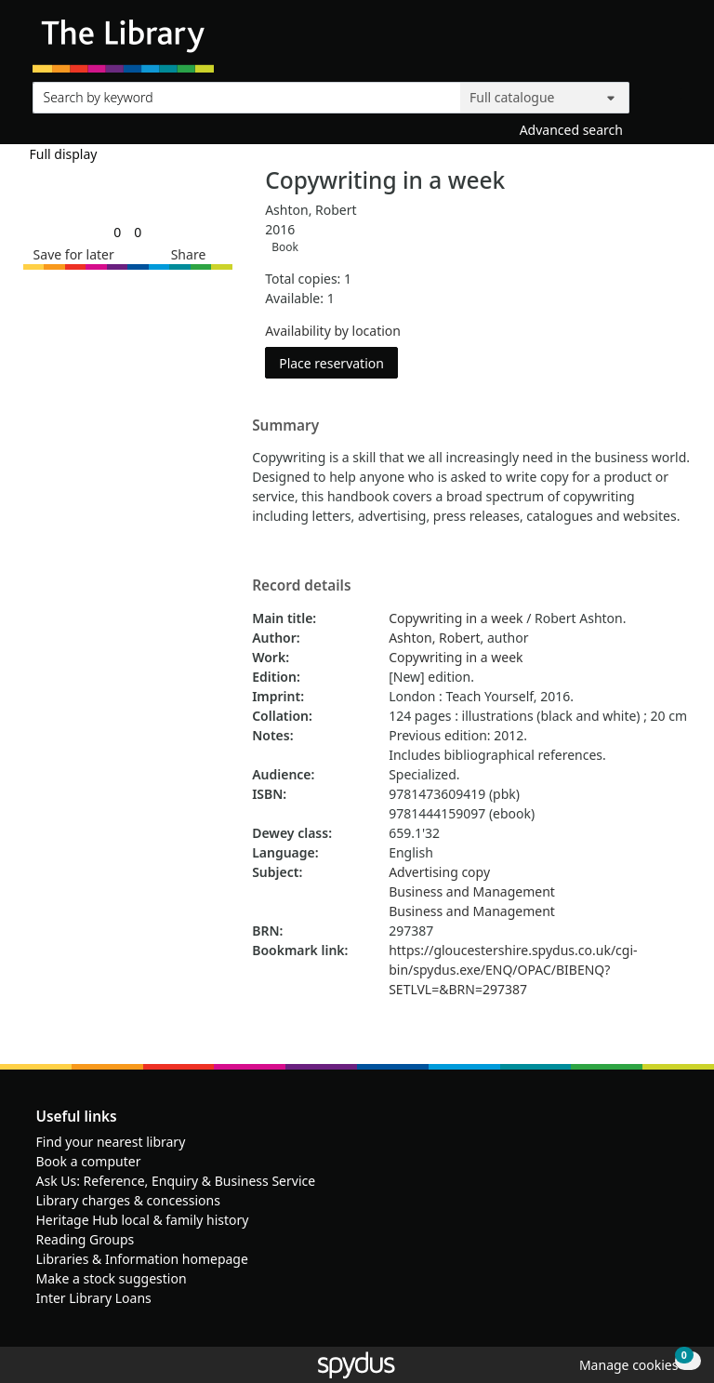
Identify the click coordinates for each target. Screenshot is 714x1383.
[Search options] (544, 97)
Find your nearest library (111, 1141)
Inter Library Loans (94, 1298)
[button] (70, 254)
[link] (117, 232)
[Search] (660, 93)
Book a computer (88, 1161)
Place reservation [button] (338, 362)
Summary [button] (285, 426)
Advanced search (571, 130)
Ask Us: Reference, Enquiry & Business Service (176, 1181)
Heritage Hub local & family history (142, 1220)
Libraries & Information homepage (142, 1259)
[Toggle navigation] (671, 43)
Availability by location (333, 330)
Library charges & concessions (128, 1200)
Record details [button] (301, 586)
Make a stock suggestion (111, 1278)
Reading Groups (85, 1239)
